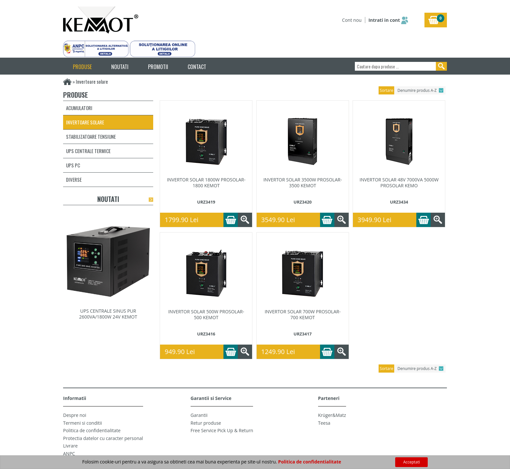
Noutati (108, 199)
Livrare (70, 446)
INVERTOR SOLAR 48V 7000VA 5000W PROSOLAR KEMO (398, 183)
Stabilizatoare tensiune (91, 136)
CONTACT (197, 67)
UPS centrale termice (88, 150)
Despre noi (74, 415)
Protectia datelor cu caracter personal (103, 438)
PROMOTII (158, 67)
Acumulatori (79, 107)
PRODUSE (82, 67)
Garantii (199, 415)
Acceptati (411, 462)
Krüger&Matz (332, 415)
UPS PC (73, 165)
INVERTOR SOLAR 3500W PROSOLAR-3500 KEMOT (302, 183)
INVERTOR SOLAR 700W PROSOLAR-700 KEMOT (303, 314)
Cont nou (352, 20)
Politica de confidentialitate (92, 430)
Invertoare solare (85, 122)
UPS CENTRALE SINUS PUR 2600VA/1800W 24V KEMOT (108, 314)
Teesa (324, 423)
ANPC (69, 453)
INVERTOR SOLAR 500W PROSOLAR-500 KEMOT (206, 314)
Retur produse (206, 423)
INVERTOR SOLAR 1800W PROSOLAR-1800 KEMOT (206, 183)
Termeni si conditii (82, 423)
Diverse (74, 179)
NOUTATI (119, 67)
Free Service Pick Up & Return (222, 430)
